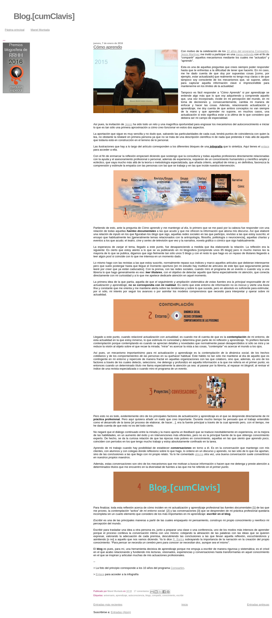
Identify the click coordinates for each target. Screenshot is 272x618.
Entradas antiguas (258, 604)
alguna (199, 454)
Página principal (15, 29)
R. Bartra (178, 539)
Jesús (128, 124)
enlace (265, 146)
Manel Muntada (40, 29)
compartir (156, 595)
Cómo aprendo (107, 46)
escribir (180, 595)
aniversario (109, 595)
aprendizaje (121, 595)
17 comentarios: (142, 591)
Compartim (177, 568)
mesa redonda (245, 54)
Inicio (184, 604)
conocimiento (168, 595)
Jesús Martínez (190, 54)
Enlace (100, 574)
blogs (148, 595)
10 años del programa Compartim (247, 51)
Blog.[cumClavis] (44, 16)
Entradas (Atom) (121, 612)
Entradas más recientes (107, 604)
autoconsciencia (136, 595)
